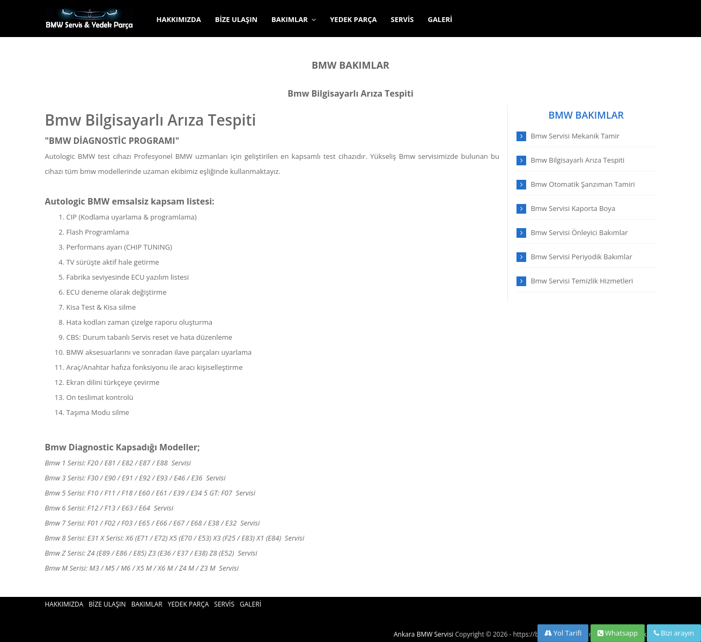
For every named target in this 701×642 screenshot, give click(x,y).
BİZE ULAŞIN (236, 19)
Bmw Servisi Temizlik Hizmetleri (581, 281)
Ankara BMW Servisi (423, 634)
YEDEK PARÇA (353, 19)
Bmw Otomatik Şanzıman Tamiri (582, 184)
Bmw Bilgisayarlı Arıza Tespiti (350, 93)
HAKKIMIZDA (179, 19)
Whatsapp (617, 633)
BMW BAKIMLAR (350, 65)
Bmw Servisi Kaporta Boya (572, 208)
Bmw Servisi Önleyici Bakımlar (579, 232)
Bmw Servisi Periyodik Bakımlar (581, 256)
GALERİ (439, 19)
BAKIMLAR (293, 19)
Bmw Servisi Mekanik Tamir (574, 136)
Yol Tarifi (563, 633)
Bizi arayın (674, 633)
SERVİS (402, 19)
